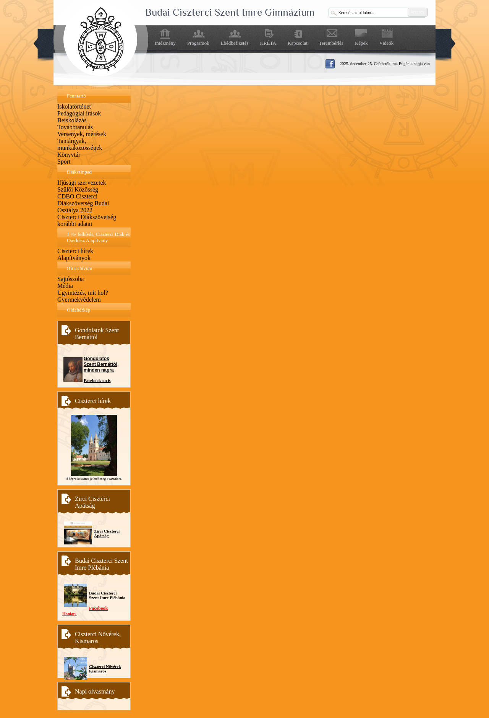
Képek (361, 43)
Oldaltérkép (78, 310)
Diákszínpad (79, 172)
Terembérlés (331, 43)
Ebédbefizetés (235, 43)
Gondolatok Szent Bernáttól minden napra (100, 364)
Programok (198, 43)
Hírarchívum (79, 268)
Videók (386, 43)
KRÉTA (268, 43)
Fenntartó (76, 96)
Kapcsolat (298, 43)
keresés (417, 12)
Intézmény (165, 43)
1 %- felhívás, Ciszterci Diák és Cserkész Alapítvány (98, 237)
